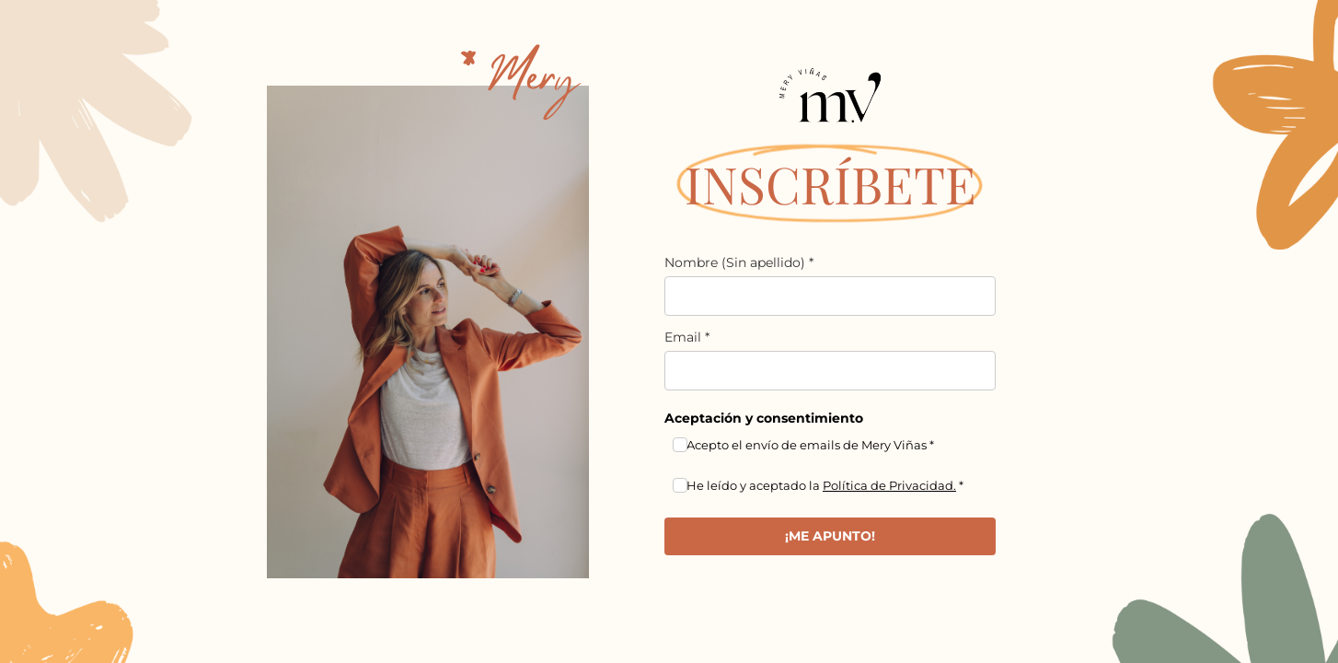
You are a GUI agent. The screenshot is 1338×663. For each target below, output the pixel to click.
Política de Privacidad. (889, 485)
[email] (830, 370)
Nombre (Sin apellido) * (738, 262)
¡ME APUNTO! (830, 536)
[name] (830, 296)
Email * (686, 337)
